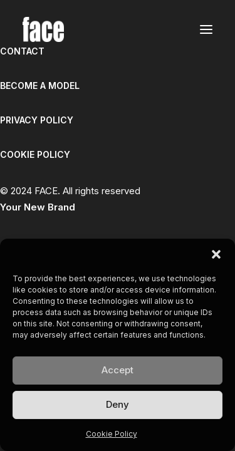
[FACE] (43, 29)
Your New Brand (37, 207)
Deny (117, 404)
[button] (216, 254)
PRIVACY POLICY (36, 120)
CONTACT (22, 51)
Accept (117, 370)
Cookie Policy (111, 433)
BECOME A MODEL (40, 85)
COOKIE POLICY (35, 154)
